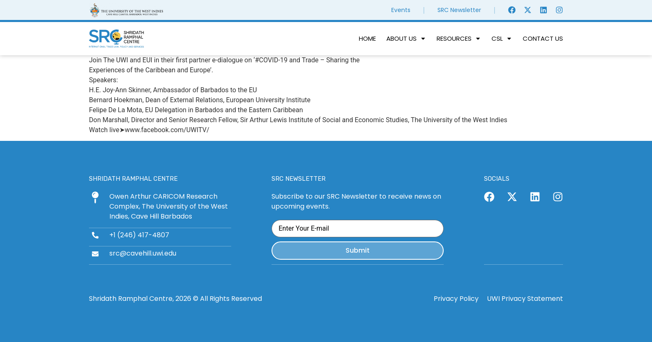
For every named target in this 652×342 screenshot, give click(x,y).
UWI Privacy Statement (525, 297)
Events (400, 10)
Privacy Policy (456, 297)
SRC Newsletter (459, 10)
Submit (358, 250)
